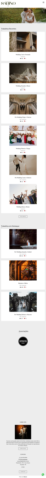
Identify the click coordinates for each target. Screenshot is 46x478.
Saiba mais (23, 448)
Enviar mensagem (23, 459)
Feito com (23, 476)
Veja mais (23, 216)
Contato (23, 471)
